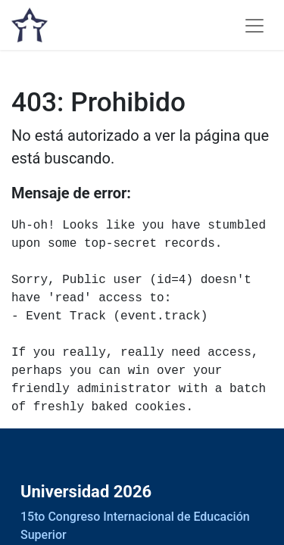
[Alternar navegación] (254, 25)
